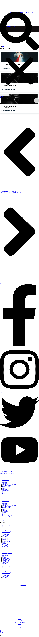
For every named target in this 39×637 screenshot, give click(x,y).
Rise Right (4, 529)
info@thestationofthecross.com (6, 471)
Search (1, 51)
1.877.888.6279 (3, 468)
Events (33, 130)
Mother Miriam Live (6, 527)
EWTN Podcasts (5, 536)
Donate (3, 477)
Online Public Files (6, 486)
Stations (36, 130)
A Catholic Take (5, 524)
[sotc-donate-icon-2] (33, 128)
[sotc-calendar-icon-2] (33, 115)
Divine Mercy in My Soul (7, 525)
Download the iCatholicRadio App (9, 484)
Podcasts (4, 481)
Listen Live (5, 94)
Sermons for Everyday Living (8, 531)
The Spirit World (5, 534)
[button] (19, 71)
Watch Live (4, 483)
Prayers (3, 528)
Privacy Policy (23, 585)
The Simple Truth (5, 533)
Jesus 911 (4, 526)
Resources (28, 130)
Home (10, 130)
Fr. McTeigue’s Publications (7, 485)
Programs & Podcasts (20, 130)
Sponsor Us (4, 479)
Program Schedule (5, 480)
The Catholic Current (6, 532)
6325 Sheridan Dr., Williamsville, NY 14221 (8, 473)
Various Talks (5, 535)
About (14, 130)
